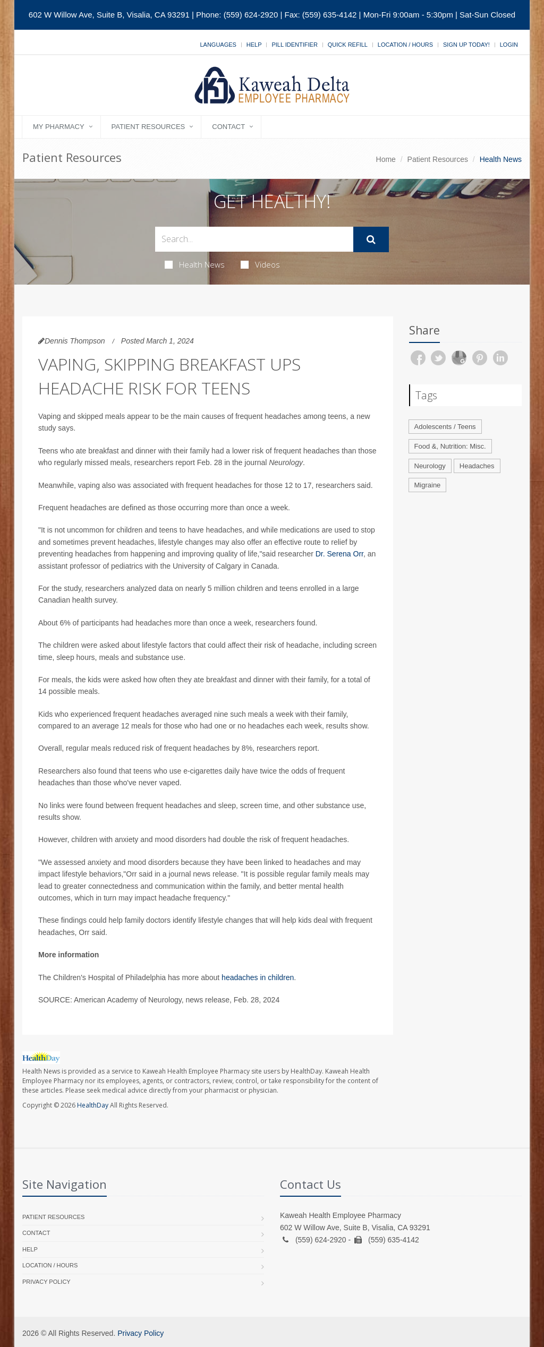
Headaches (477, 466)
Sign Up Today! (466, 44)
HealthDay (92, 1105)
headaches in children (258, 977)
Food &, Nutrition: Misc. (450, 446)
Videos (260, 264)
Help (254, 44)
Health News (195, 264)
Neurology (430, 466)
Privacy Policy (46, 1282)
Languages (218, 44)
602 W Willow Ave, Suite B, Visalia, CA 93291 (109, 14)
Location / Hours (405, 44)
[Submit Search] (371, 239)
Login (509, 44)
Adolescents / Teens (445, 427)
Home (386, 159)
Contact (228, 127)
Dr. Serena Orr (339, 554)
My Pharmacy (58, 127)
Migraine (427, 485)
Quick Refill (348, 44)
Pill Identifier (294, 44)
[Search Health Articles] (254, 239)
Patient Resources (148, 127)
